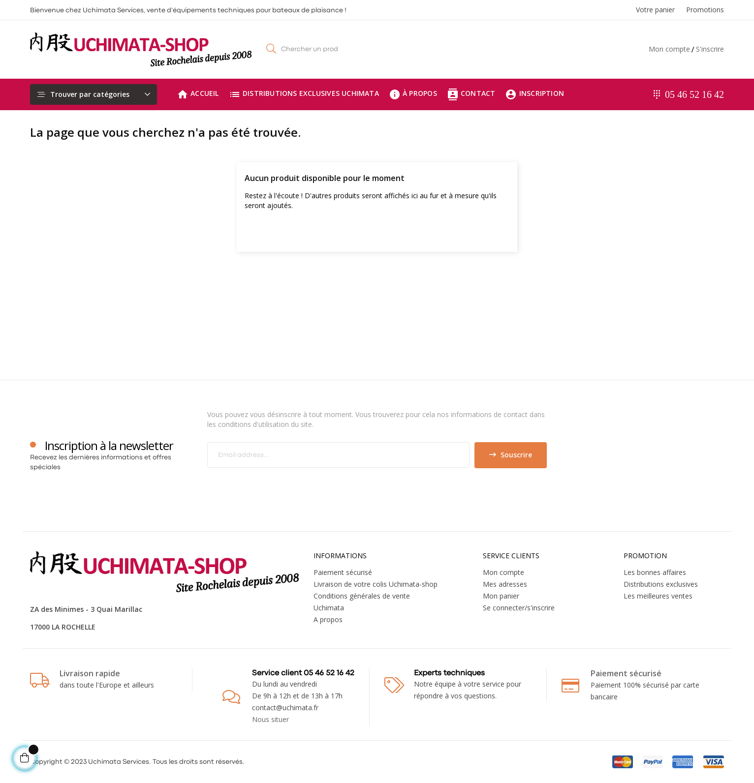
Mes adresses (505, 584)
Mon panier (501, 596)
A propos (328, 619)
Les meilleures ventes (658, 596)
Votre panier (655, 9)
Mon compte (669, 49)
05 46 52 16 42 (694, 94)
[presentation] (289, 487)
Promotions (705, 9)
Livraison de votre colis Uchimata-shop (376, 584)
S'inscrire (710, 49)
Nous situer (270, 719)
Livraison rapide (90, 673)
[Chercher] (377, 231)
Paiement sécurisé (343, 572)
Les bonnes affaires (655, 572)
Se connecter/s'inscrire (519, 607)
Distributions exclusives (661, 584)
